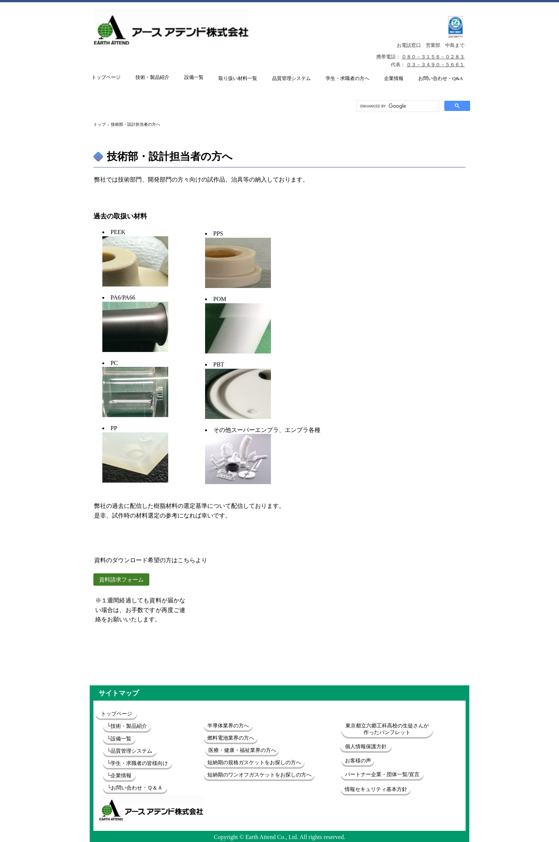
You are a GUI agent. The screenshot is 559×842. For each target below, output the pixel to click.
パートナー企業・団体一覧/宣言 (382, 774)
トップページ (106, 77)
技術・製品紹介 (152, 77)
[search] (397, 106)
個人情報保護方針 (366, 746)
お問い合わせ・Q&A (440, 78)
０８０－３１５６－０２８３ (433, 57)
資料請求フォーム (121, 580)
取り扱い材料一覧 (237, 78)
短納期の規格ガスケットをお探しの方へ (254, 762)
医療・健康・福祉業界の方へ (242, 750)
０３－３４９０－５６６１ (435, 64)
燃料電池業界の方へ (230, 738)
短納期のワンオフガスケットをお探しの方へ (259, 775)
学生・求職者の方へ (347, 78)
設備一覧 (194, 77)
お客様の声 (358, 760)
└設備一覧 (119, 739)
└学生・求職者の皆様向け (137, 763)
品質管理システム (291, 78)
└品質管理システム (130, 751)
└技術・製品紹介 (127, 726)
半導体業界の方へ (228, 726)
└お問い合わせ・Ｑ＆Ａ (135, 788)
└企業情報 (119, 775)
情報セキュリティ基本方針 (376, 789)
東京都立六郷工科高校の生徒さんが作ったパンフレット (387, 729)
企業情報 (393, 78)
